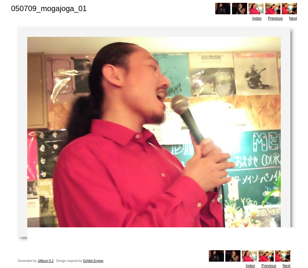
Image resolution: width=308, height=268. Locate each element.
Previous (275, 18)
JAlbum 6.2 (46, 261)
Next (293, 18)
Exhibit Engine (93, 261)
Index (256, 18)
